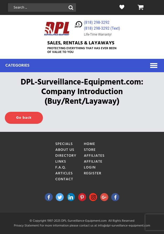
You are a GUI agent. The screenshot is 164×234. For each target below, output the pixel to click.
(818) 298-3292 (97, 22)
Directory (66, 156)
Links (60, 162)
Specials (64, 144)
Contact (64, 179)
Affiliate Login (93, 165)
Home (89, 144)
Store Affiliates (94, 153)
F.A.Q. (60, 167)
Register (93, 173)
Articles (64, 173)
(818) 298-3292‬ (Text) (102, 28)
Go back (23, 118)
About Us (64, 150)
